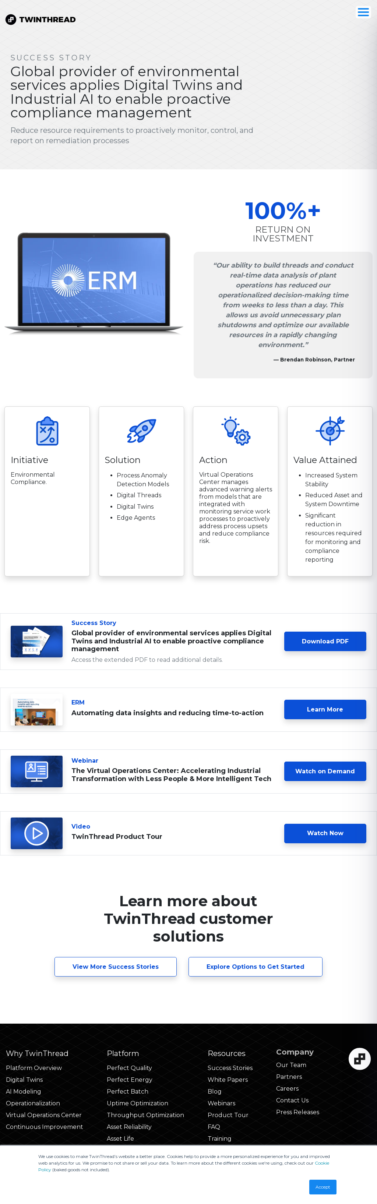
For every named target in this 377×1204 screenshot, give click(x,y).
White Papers (228, 1079)
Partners (289, 1076)
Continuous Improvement (44, 1126)
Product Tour (228, 1115)
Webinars (221, 1103)
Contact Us (292, 1100)
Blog (215, 1091)
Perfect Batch (127, 1091)
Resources (227, 1053)
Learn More (336, 709)
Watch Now (325, 833)
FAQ (214, 1126)
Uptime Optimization (137, 1103)
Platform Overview (34, 1067)
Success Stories (230, 1067)
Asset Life (120, 1138)
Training (220, 1138)
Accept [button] (323, 1187)
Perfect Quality (129, 1067)
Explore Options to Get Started (255, 966)
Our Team (291, 1065)
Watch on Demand (325, 771)
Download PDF (325, 641)
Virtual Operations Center (44, 1115)
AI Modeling (23, 1091)
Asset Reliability (129, 1126)
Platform (123, 1053)
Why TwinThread (37, 1053)
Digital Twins (24, 1079)
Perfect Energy (129, 1079)
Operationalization (33, 1103)
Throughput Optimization (145, 1115)
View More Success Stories (116, 966)
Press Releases (297, 1112)
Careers (287, 1088)
